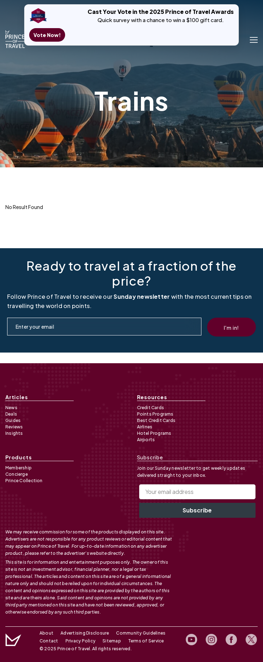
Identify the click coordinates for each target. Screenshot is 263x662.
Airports (146, 439)
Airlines (145, 426)
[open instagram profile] (212, 640)
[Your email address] (197, 491)
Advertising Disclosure (85, 633)
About (46, 633)
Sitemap (111, 640)
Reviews (14, 426)
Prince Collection (24, 480)
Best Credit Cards (156, 420)
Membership (18, 467)
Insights (14, 433)
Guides (13, 420)
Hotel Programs (154, 433)
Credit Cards (150, 407)
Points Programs (155, 414)
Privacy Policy (80, 640)
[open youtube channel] (192, 640)
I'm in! (232, 328)
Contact (49, 640)
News (11, 407)
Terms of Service (146, 640)
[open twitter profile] (252, 640)
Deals (11, 414)
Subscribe (197, 510)
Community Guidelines (140, 633)
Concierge (16, 474)
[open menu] (254, 39)
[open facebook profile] (232, 640)
